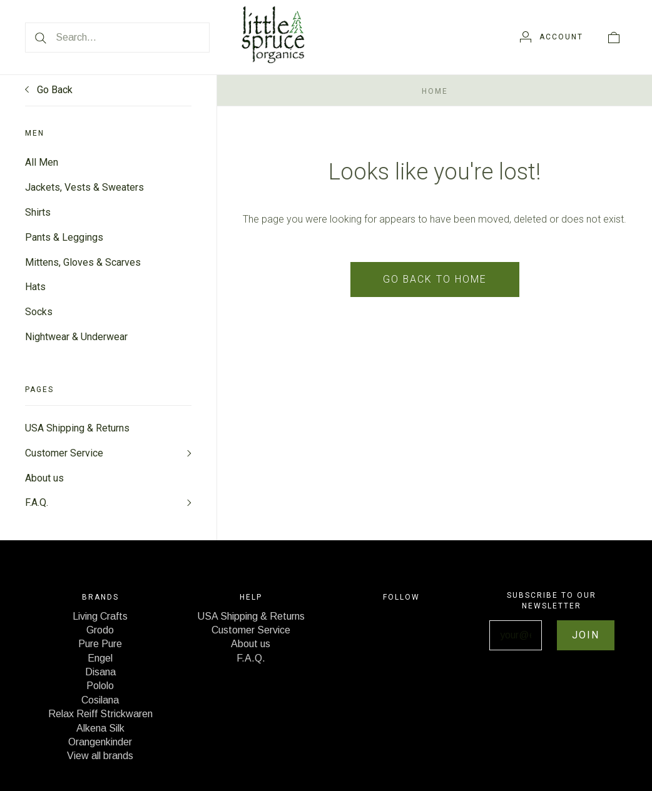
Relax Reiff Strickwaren (100, 715)
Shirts (38, 212)
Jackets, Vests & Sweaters (84, 187)
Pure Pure (100, 645)
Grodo (100, 631)
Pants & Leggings (64, 237)
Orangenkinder (100, 743)
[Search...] (117, 38)
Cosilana (100, 701)
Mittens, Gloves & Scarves (83, 262)
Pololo (100, 687)
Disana (100, 673)
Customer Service (64, 454)
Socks (39, 312)
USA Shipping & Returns (77, 429)
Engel (100, 659)
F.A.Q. (36, 504)
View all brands (100, 757)
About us (44, 479)
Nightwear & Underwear (76, 337)
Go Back (49, 90)
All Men (41, 162)
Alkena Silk (100, 729)
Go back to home (434, 279)
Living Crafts (100, 617)
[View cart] (613, 37)
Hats (35, 287)
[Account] (551, 37)
